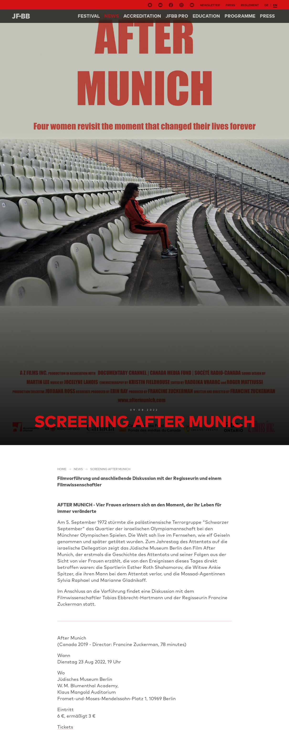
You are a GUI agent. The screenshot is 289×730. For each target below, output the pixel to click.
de (266, 5)
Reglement (250, 5)
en (275, 5)
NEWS (111, 16)
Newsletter (210, 5)
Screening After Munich (110, 469)
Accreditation (142, 16)
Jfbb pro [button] (177, 16)
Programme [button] (240, 16)
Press (230, 5)
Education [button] (206, 16)
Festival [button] (89, 16)
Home (61, 469)
